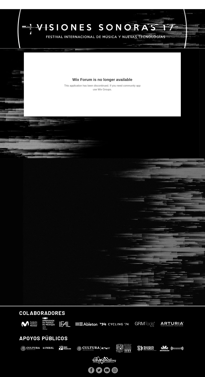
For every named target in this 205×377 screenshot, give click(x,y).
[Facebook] (91, 370)
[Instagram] (115, 370)
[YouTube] (107, 370)
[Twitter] (99, 370)
